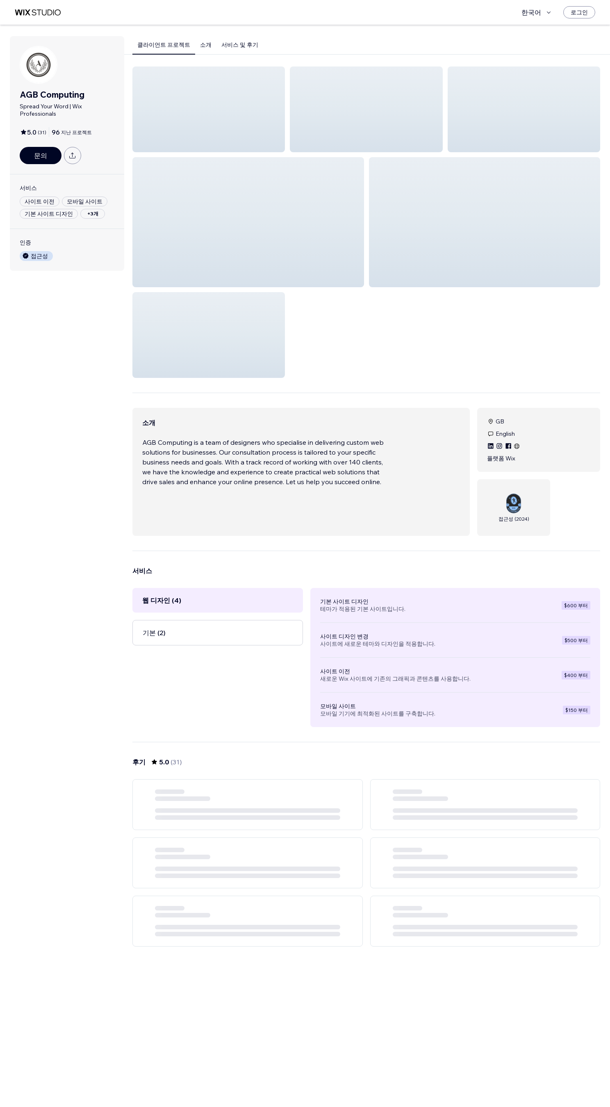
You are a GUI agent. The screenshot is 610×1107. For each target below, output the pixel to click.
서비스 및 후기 (239, 44)
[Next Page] (418, 1077)
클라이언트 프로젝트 (163, 44)
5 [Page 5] (388, 1077)
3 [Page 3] (359, 1077)
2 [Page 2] (344, 1077)
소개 (206, 44)
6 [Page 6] (403, 1077)
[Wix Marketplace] (38, 12)
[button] (208, 109)
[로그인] (579, 12)
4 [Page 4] (374, 1077)
